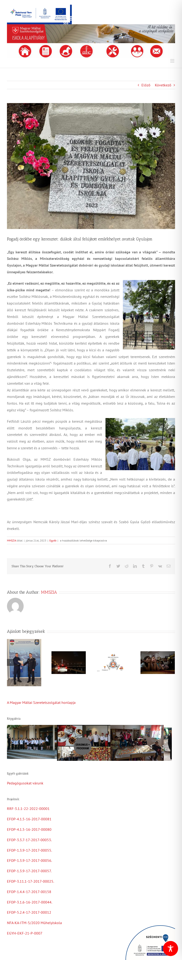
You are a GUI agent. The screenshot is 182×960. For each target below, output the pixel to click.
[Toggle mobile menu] (172, 60)
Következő (163, 85)
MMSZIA (11, 540)
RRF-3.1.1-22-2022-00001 (28, 808)
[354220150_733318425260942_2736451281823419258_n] (91, 166)
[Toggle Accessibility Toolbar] (171, 949)
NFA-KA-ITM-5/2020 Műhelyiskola (34, 922)
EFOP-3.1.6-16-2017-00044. (29, 902)
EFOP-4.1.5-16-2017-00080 (29, 829)
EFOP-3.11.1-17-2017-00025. (30, 881)
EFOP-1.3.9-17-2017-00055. (29, 850)
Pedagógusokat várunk (25, 783)
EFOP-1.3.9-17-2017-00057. (29, 871)
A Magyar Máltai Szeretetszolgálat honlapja (41, 702)
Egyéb (52, 540)
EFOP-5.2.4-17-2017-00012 (29, 912)
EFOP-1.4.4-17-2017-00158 (29, 891)
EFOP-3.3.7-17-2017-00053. (29, 839)
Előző (145, 85)
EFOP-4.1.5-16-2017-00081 (29, 819)
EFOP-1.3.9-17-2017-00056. (29, 860)
